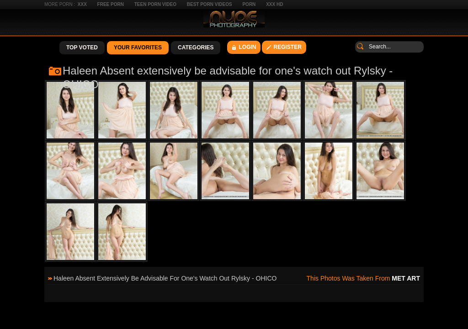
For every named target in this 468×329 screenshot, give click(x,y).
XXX (82, 4)
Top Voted (82, 47)
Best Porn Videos (209, 4)
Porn (248, 4)
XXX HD (274, 4)
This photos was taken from (363, 278)
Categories (195, 47)
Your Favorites (138, 47)
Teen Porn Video (155, 4)
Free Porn (110, 4)
